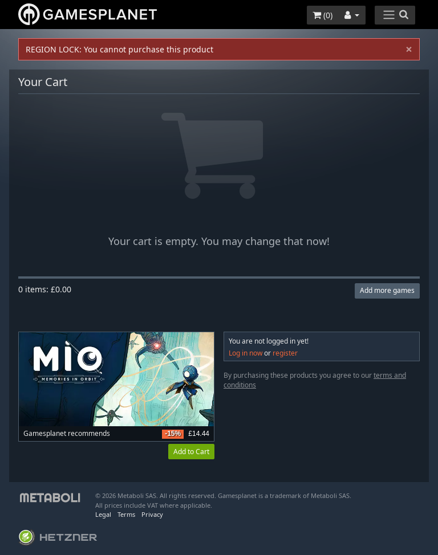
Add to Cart (191, 451)
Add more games (387, 290)
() (322, 15)
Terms (126, 514)
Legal (103, 514)
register (285, 353)
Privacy (152, 514)
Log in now (245, 353)
